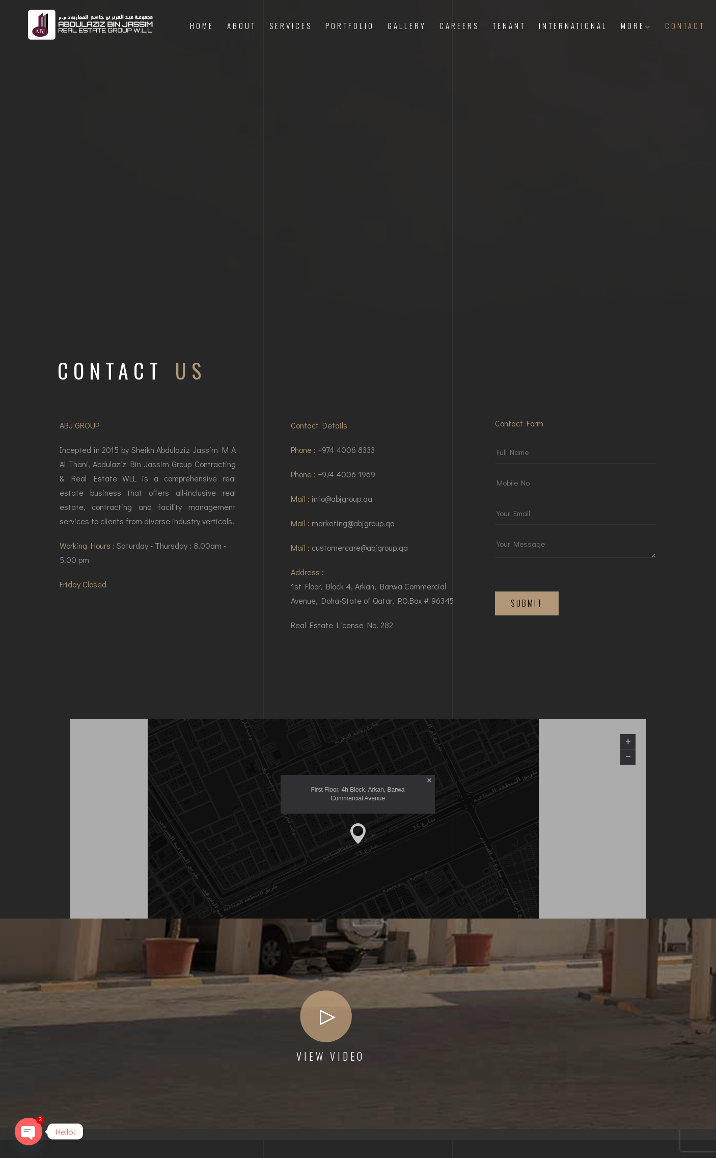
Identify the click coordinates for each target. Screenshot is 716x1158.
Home (202, 25)
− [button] (628, 906)
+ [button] (628, 891)
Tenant (509, 25)
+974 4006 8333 (346, 453)
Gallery (407, 25)
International (573, 25)
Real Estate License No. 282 (342, 629)
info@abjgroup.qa (342, 502)
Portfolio (349, 25)
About (241, 25)
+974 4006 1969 (346, 478)
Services (290, 25)
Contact (685, 25)
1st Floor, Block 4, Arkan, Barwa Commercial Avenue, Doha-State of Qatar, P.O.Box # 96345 (372, 597)
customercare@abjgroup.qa (360, 551)
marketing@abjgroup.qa (353, 527)
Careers (459, 25)
